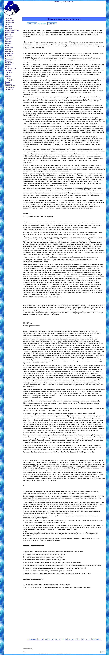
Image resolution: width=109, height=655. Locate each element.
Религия (8, 64)
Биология (8, 26)
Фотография (9, 80)
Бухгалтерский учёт (12, 30)
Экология (8, 84)
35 (79, 639)
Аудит (7, 24)
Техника (8, 70)
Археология (9, 18)
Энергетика (9, 89)
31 (66, 639)
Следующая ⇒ (52, 23)
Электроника (9, 87)
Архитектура (9, 20)
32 (69, 639)
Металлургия (9, 57)
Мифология (9, 59)
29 (59, 639)
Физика (7, 78)
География (9, 36)
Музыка (8, 61)
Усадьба (8, 76)
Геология (8, 38)
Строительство (10, 68)
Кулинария (9, 47)
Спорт (7, 66)
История (8, 43)
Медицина (8, 55)
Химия (7, 82)
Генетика (8, 34)
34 (76, 639)
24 (43, 639)
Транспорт (8, 72)
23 (39, 639)
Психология (9, 62)
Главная (56, 1)
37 (86, 639)
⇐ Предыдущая (31, 23)
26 (49, 639)
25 (46, 639)
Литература (9, 51)
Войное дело (9, 32)
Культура (8, 49)
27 (53, 639)
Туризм (7, 74)
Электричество (10, 85)
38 (89, 639)
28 (56, 639)
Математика (9, 53)
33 (72, 639)
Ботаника (8, 28)
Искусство (8, 41)
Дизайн (7, 40)
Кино (7, 45)
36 (83, 639)
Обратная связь (69, 1)
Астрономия (9, 22)
